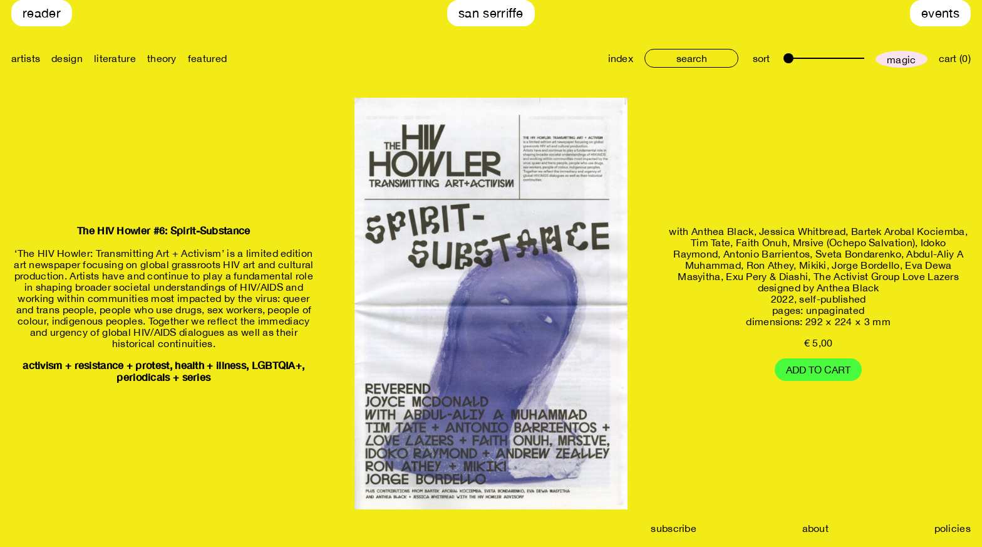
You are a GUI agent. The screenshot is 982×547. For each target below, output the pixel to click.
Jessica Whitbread (802, 231)
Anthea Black (722, 231)
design (67, 58)
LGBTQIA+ (277, 365)
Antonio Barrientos (766, 253)
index (621, 58)
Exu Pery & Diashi (767, 276)
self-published (832, 299)
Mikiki (813, 265)
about (815, 528)
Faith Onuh (761, 242)
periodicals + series (163, 377)
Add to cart (818, 369)
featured (207, 58)
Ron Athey (770, 265)
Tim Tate (710, 242)
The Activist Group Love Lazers (886, 276)
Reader (42, 13)
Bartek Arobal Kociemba (908, 231)
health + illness (210, 365)
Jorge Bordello (865, 265)
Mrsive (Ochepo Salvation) (854, 242)
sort (761, 58)
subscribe (673, 528)
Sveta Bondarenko (858, 253)
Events (940, 13)
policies (952, 528)
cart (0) (955, 58)
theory (162, 58)
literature (115, 58)
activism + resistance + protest (96, 365)
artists (25, 58)
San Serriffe (491, 13)
